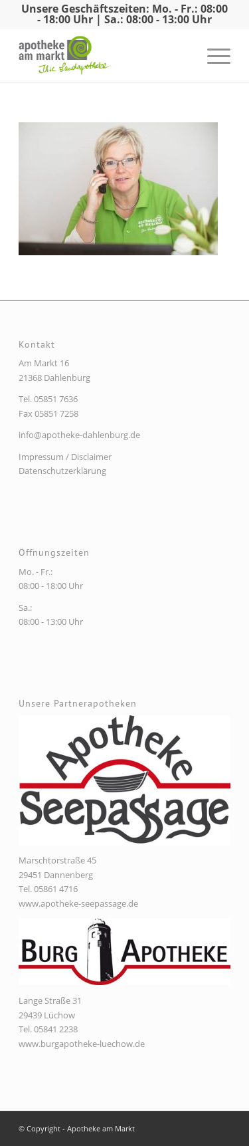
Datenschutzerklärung (62, 471)
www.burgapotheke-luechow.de (82, 1044)
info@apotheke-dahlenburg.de (79, 435)
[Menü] (212, 55)
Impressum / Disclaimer (65, 457)
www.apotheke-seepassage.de (78, 903)
